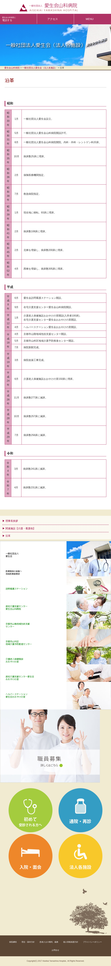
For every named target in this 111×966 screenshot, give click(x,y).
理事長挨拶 (11, 521)
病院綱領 (13, 942)
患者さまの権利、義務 (48, 942)
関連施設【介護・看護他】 (20, 528)
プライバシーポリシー (92, 942)
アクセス (52, 19)
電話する (9, 18)
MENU (90, 19)
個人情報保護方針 (70, 942)
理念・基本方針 (28, 942)
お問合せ (55, 950)
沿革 (7, 535)
